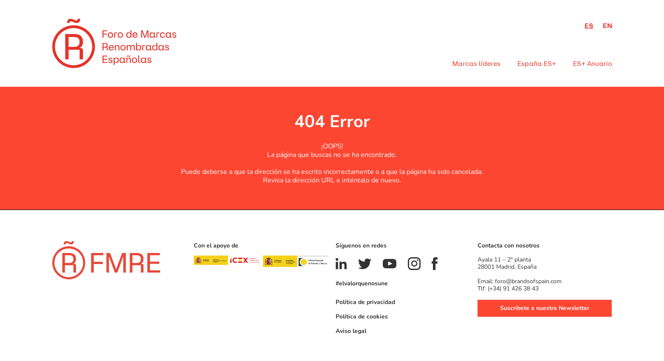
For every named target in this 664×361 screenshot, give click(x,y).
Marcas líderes (476, 64)
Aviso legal (351, 330)
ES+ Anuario (592, 64)
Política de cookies (362, 316)
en (607, 25)
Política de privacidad (365, 301)
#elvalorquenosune (362, 283)
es (589, 25)
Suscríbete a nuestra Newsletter (544, 308)
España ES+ (536, 64)
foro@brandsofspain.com (528, 281)
